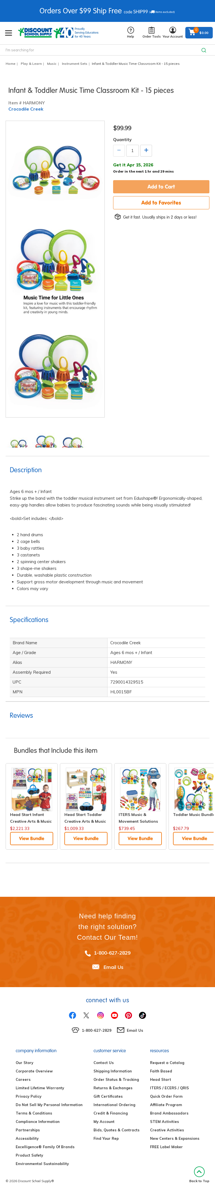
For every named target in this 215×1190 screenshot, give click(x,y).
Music (52, 63)
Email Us (113, 967)
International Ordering (114, 1104)
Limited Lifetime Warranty (40, 1088)
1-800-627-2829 (112, 953)
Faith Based (161, 1071)
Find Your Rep (106, 1138)
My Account (104, 1121)
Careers (23, 1079)
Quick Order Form (166, 1096)
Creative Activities (167, 1130)
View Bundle (31, 838)
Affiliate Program (166, 1104)
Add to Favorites (161, 202)
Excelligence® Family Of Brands (45, 1147)
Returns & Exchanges (113, 1088)
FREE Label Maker (166, 1147)
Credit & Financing (111, 1113)
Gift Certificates (108, 1096)
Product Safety (29, 1155)
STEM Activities (164, 1121)
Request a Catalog (167, 1062)
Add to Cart (161, 186)
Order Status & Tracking (116, 1079)
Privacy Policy (28, 1096)
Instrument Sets (74, 63)
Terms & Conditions (34, 1113)
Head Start (160, 1079)
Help (130, 32)
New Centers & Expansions (174, 1138)
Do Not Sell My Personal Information (49, 1104)
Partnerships (28, 1130)
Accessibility (27, 1138)
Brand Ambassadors (169, 1113)
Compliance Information (38, 1121)
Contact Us (104, 1062)
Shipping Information (113, 1071)
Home (10, 63)
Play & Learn (31, 63)
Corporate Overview (34, 1071)
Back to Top (199, 1174)
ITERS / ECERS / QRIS (169, 1088)
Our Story (24, 1062)
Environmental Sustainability (42, 1163)
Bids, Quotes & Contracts (116, 1130)
